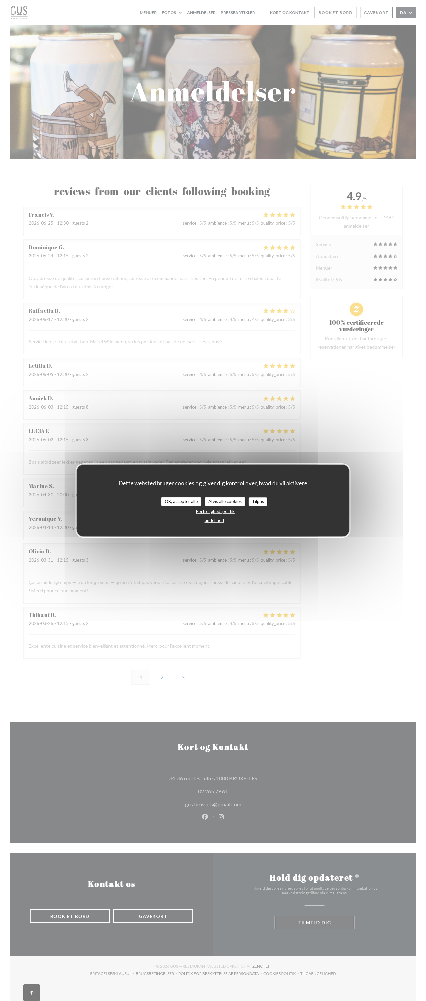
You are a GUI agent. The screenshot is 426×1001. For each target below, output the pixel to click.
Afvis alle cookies (225, 501)
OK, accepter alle (181, 501)
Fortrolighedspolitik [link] (215, 511)
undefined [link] (214, 520)
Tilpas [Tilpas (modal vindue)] (258, 501)
